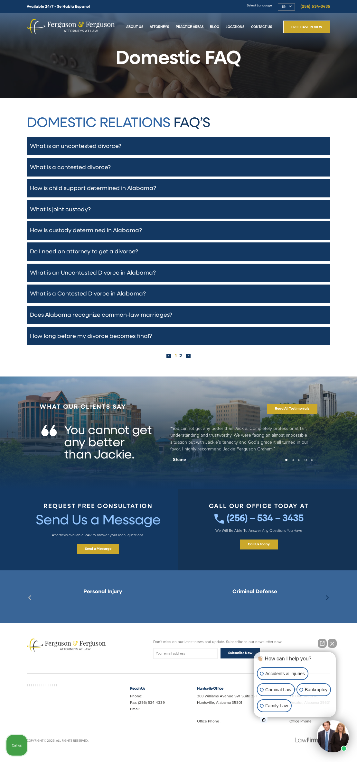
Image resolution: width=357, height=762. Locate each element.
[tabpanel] (178, 450)
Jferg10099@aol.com (147, 719)
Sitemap (154, 745)
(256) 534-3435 (315, 7)
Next (327, 602)
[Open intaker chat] (264, 720)
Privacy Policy (173, 745)
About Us (134, 26)
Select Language (259, 5)
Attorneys (159, 26)
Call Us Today (259, 551)
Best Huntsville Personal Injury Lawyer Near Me (103, 608)
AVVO (30, 689)
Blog (214, 26)
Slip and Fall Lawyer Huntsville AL (52, 713)
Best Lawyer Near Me (49, 689)
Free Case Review (306, 27)
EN (284, 7)
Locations (235, 26)
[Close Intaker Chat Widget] (332, 643)
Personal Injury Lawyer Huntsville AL (66, 705)
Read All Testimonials (292, 412)
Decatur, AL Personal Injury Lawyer (103, 603)
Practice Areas (189, 26)
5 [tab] (314, 466)
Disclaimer (194, 745)
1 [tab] (288, 466)
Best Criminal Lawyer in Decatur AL (255, 603)
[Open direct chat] (322, 643)
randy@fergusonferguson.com (156, 726)
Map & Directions (215, 713)
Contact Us (261, 26)
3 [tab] (301, 466)
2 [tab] (295, 466)
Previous (30, 602)
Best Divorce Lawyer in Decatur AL (60, 698)
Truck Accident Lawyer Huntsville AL (66, 721)
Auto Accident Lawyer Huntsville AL (61, 707)
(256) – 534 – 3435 (259, 524)
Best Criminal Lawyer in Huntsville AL (254, 608)
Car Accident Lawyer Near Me (68, 696)
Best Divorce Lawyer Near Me (81, 725)
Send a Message (98, 553)
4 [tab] (308, 466)
